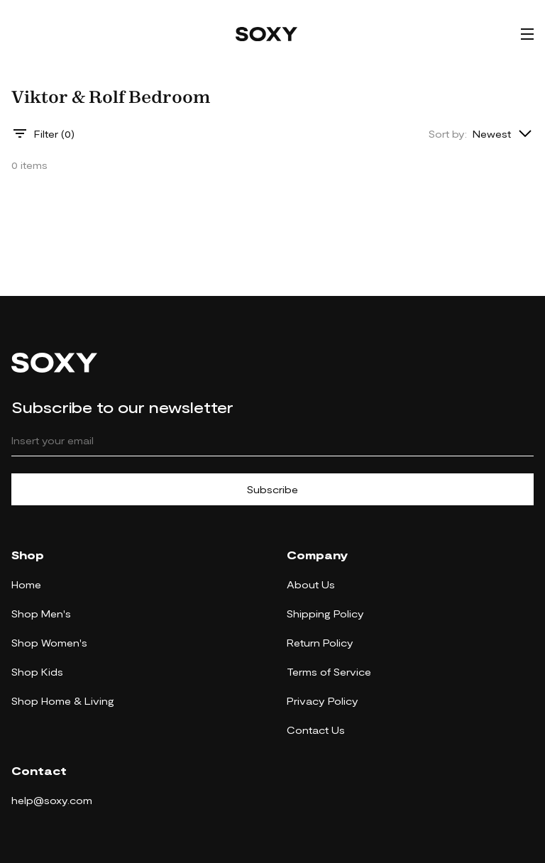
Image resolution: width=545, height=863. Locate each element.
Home (26, 584)
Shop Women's (49, 643)
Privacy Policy (322, 701)
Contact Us (316, 730)
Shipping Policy (325, 614)
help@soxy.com (51, 800)
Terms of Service (329, 672)
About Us (311, 584)
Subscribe (272, 489)
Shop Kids (37, 672)
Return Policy (320, 643)
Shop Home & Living (62, 701)
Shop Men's (41, 614)
